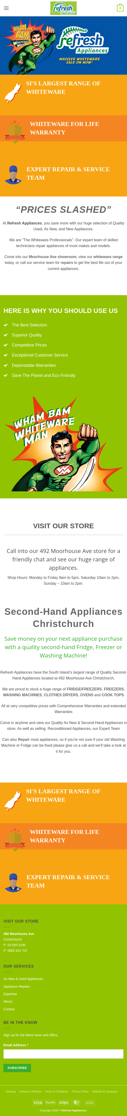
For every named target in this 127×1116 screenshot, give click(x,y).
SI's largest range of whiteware (52, 87)
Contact (9, 1009)
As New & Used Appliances (23, 979)
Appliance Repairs (16, 986)
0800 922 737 (17, 950)
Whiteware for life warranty (52, 130)
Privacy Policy (80, 1091)
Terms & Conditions (57, 1091)
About (7, 1001)
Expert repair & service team (57, 173)
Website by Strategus (104, 1091)
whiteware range (108, 257)
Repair (24, 740)
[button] (6, 8)
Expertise (10, 994)
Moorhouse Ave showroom (52, 257)
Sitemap (11, 1091)
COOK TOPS (113, 695)
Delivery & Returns (30, 1091)
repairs (67, 263)
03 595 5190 (16, 945)
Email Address (15, 1045)
